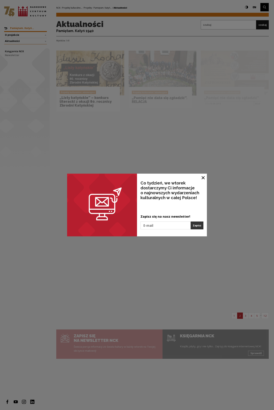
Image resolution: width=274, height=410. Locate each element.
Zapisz (197, 225)
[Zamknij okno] (203, 178)
